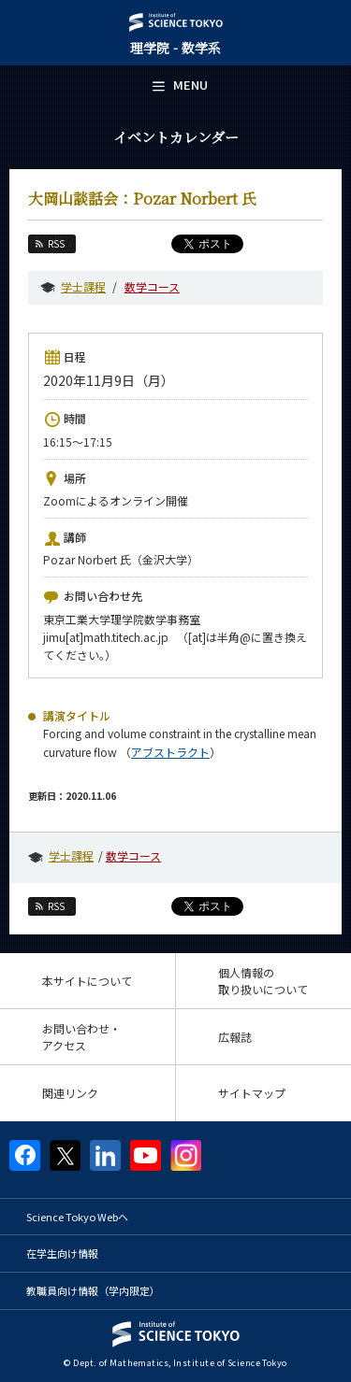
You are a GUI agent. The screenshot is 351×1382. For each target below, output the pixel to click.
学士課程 (83, 286)
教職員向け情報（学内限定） (93, 1290)
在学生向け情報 (62, 1253)
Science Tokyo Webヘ (77, 1216)
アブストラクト (170, 752)
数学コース (152, 286)
